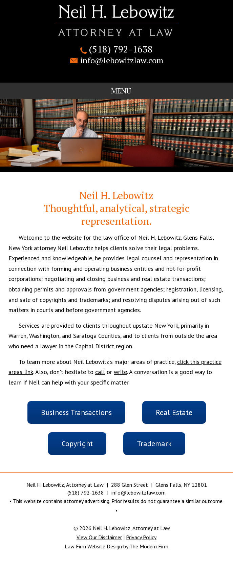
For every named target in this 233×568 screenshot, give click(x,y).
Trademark (154, 443)
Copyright (77, 443)
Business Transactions (76, 412)
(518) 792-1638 (121, 49)
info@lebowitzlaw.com (121, 60)
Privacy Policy (141, 537)
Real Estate (174, 412)
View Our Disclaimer (99, 537)
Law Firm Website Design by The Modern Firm (116, 546)
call (100, 372)
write (120, 372)
